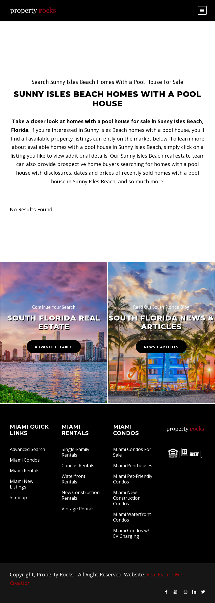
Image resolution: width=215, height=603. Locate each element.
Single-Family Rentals (75, 452)
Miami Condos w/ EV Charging (131, 533)
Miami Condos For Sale (132, 452)
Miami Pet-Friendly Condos (132, 479)
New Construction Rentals (81, 495)
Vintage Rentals (78, 509)
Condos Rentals (78, 465)
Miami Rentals (24, 471)
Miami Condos (25, 460)
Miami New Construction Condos (127, 498)
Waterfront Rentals (73, 479)
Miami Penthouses (132, 465)
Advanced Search (27, 449)
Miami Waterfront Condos (132, 517)
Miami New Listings (21, 484)
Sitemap (18, 497)
